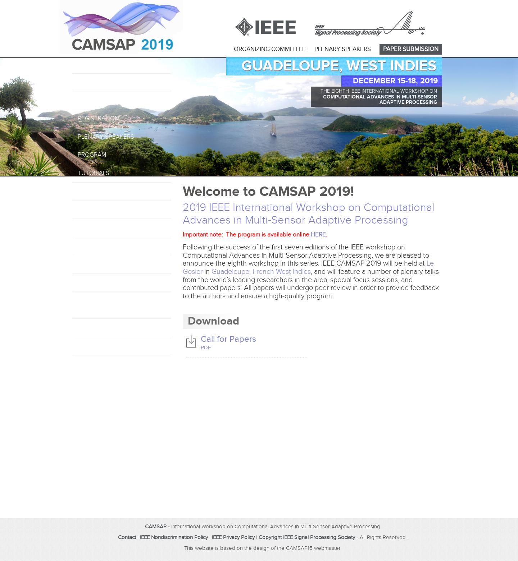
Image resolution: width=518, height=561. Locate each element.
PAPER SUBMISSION (411, 49)
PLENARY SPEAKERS (342, 49)
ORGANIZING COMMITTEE (270, 49)
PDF (206, 348)
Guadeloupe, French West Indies (261, 271)
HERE (318, 234)
